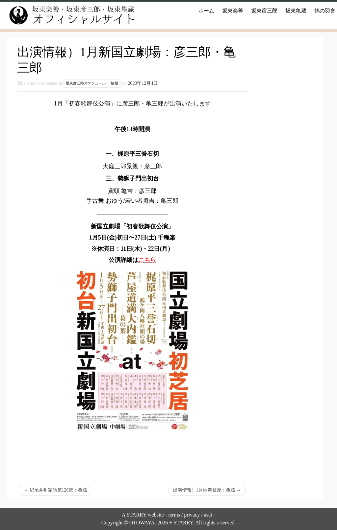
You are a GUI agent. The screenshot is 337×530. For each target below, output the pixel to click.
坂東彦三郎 (264, 10)
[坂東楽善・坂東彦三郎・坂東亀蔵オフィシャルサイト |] (66, 15)
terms (174, 515)
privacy (192, 515)
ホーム (206, 10)
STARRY (136, 515)
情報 (114, 83)
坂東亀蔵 (295, 10)
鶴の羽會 (324, 10)
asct (208, 515)
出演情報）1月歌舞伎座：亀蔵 (207, 490)
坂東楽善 (232, 10)
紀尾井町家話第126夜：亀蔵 (55, 490)
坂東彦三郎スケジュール (86, 83)
